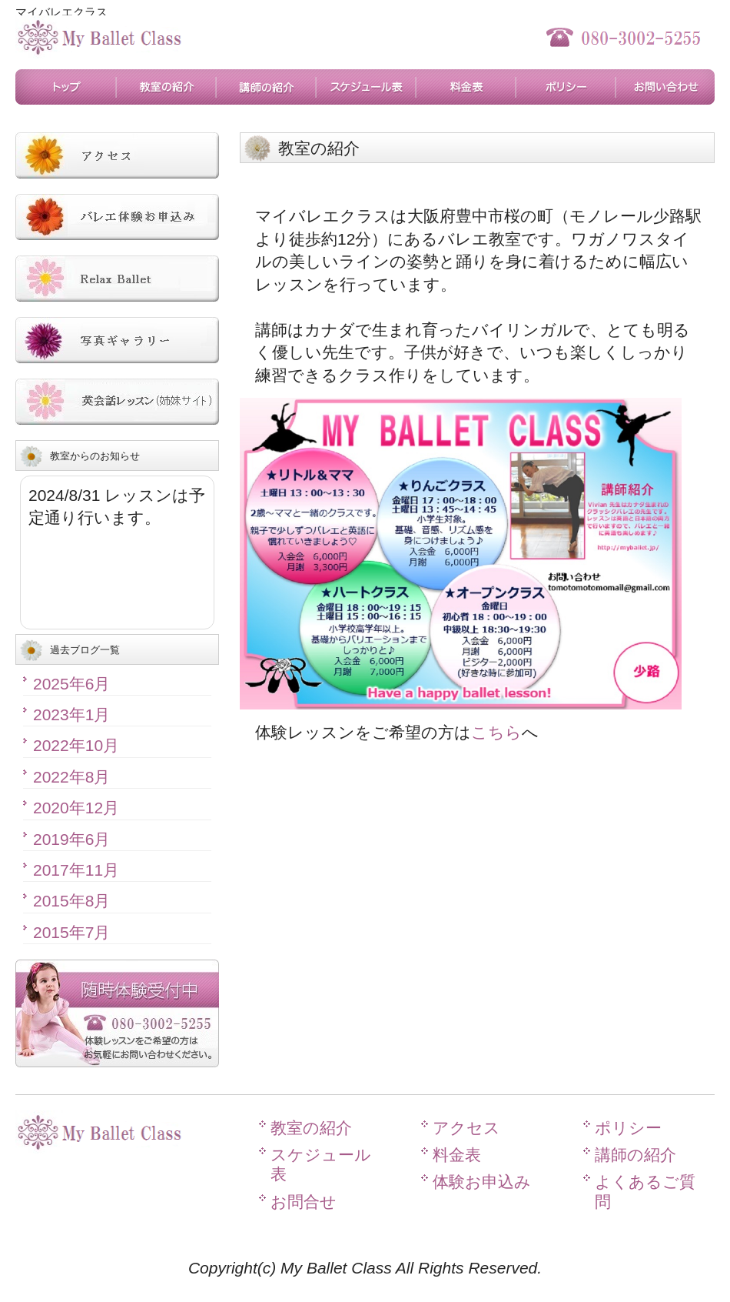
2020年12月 (76, 807)
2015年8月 (71, 901)
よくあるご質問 (645, 1191)
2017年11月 (76, 870)
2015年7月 (71, 932)
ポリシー (565, 87)
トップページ (65, 87)
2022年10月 (76, 745)
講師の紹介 (265, 87)
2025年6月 (71, 684)
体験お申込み (482, 1181)
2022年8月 (71, 777)
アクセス (466, 1128)
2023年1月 (71, 714)
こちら (496, 732)
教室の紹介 (165, 87)
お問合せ (665, 87)
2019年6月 (71, 839)
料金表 (465, 87)
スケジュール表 (365, 87)
